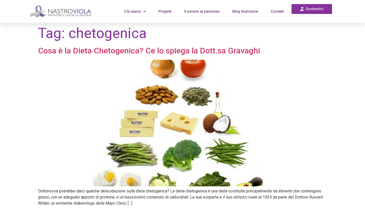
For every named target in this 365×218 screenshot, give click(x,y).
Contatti (277, 11)
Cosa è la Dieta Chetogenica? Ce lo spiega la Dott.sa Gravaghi (149, 50)
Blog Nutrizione (245, 11)
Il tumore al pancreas (202, 11)
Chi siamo (135, 11)
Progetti (165, 11)
